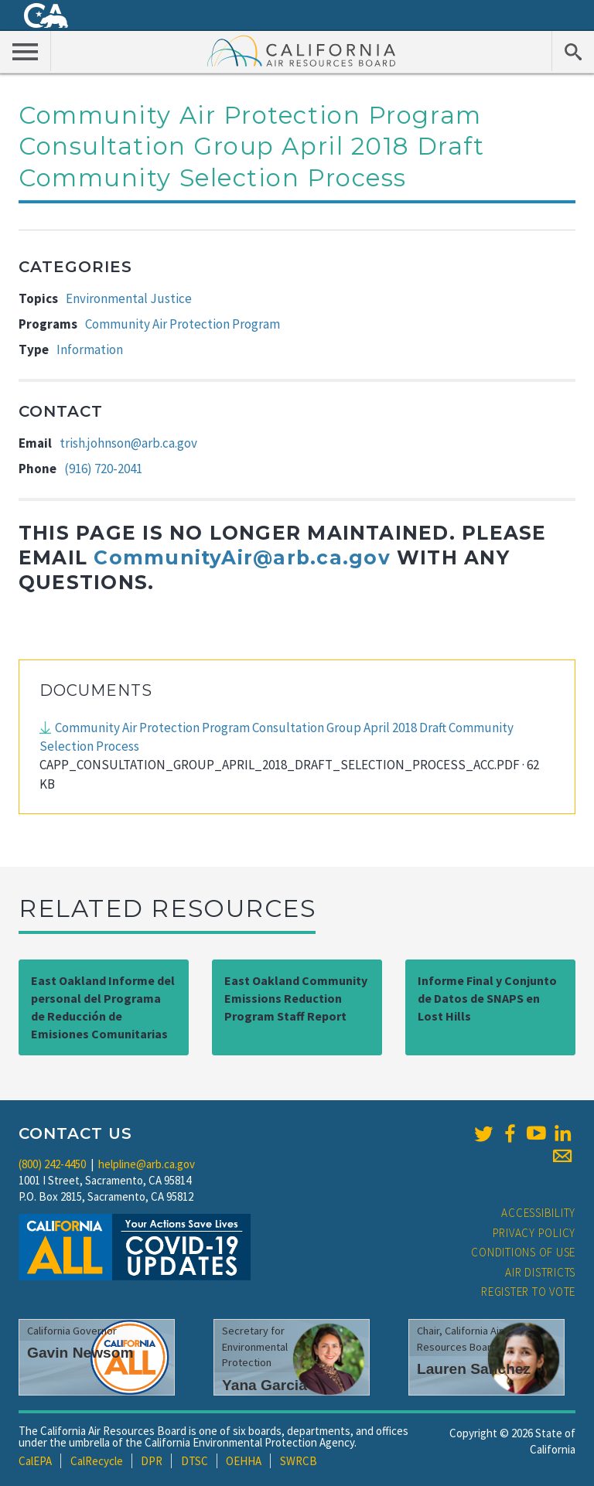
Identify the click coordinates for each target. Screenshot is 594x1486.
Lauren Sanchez (474, 1369)
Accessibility (538, 1212)
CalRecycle (96, 1461)
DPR (151, 1461)
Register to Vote (528, 1291)
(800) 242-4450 (52, 1164)
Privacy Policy (534, 1232)
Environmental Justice (129, 298)
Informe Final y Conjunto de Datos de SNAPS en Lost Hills (487, 998)
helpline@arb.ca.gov (146, 1164)
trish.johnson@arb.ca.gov (128, 443)
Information (89, 349)
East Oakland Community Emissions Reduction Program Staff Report (295, 998)
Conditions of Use (523, 1252)
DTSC (194, 1461)
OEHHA (243, 1461)
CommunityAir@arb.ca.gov (242, 557)
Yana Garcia (264, 1385)
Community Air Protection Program (182, 323)
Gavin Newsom (80, 1353)
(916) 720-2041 (103, 468)
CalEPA (35, 1461)
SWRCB (298, 1461)
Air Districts (540, 1272)
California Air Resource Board (301, 50)
